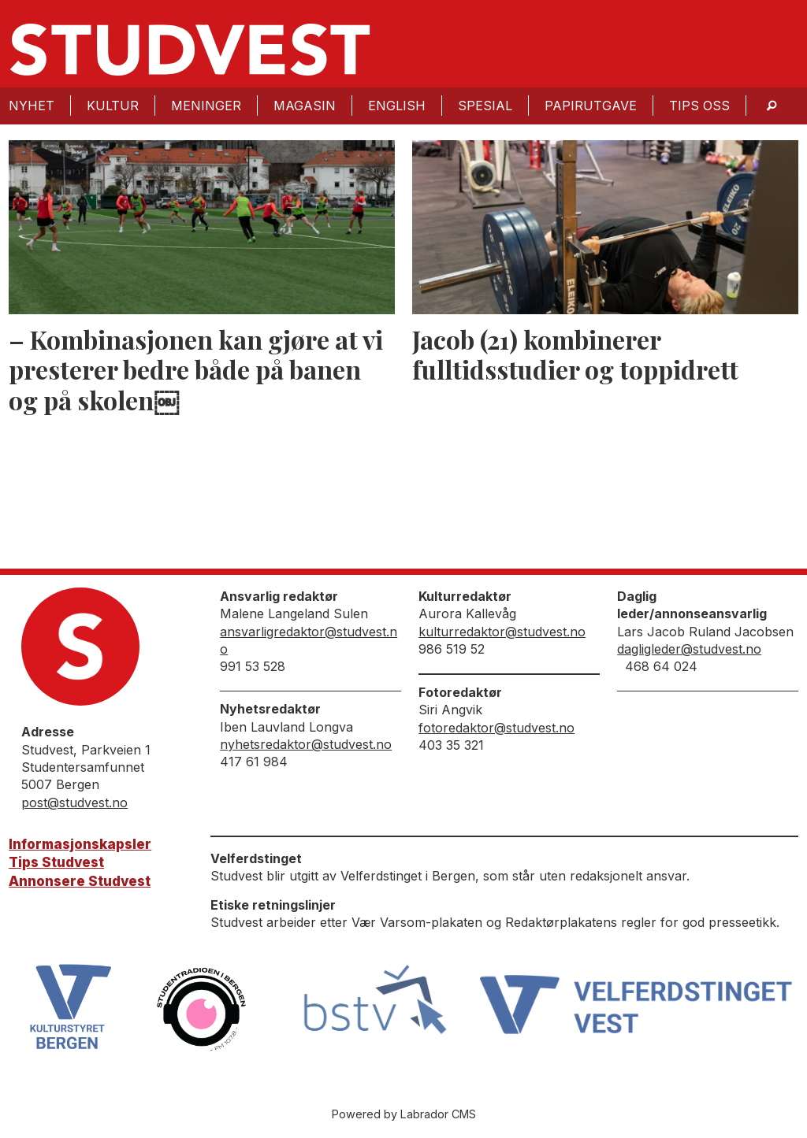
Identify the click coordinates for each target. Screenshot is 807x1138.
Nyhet (31, 105)
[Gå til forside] (189, 50)
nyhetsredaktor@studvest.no (306, 744)
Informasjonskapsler (80, 844)
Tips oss (699, 105)
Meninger (206, 105)
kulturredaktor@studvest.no (502, 631)
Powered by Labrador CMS (404, 1114)
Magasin (304, 105)
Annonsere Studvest (80, 881)
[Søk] (771, 106)
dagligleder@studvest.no (689, 649)
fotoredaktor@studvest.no (496, 728)
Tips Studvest (56, 862)
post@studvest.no (74, 802)
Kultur (113, 105)
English (397, 105)
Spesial (485, 105)
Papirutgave (591, 105)
